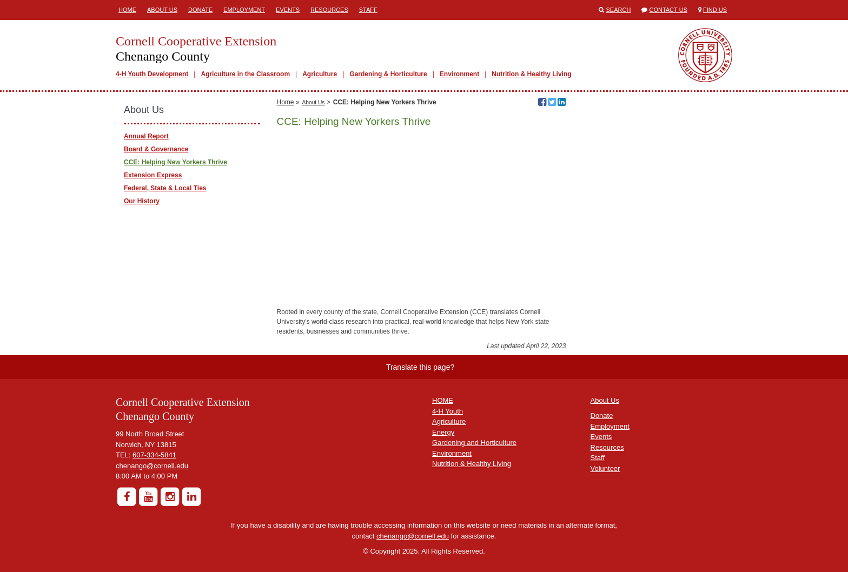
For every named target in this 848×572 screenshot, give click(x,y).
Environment (459, 74)
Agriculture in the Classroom (245, 74)
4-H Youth (447, 411)
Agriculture (319, 74)
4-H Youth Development (152, 74)
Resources (329, 9)
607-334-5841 (154, 455)
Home (127, 9)
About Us (162, 9)
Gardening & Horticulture (388, 74)
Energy (443, 432)
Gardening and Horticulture (474, 442)
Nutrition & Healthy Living (531, 74)
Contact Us (668, 9)
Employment (244, 9)
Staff (368, 9)
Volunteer (605, 468)
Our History (142, 201)
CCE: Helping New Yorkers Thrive (175, 162)
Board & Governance (156, 149)
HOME (442, 400)
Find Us (715, 9)
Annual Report (146, 136)
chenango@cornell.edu (152, 466)
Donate (200, 9)
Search (618, 9)
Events (288, 9)
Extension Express (153, 175)
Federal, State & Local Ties (165, 188)
